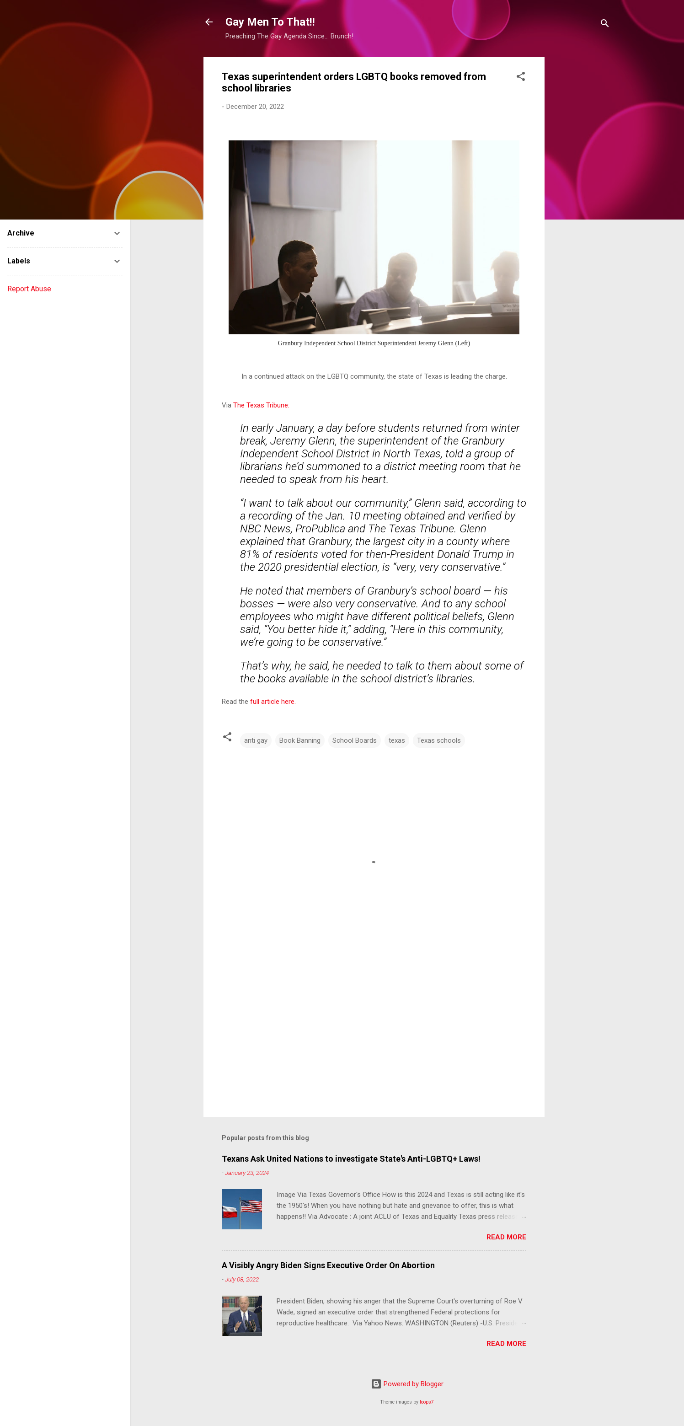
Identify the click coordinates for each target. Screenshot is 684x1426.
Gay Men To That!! (270, 22)
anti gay (255, 740)
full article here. (273, 701)
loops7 (427, 1402)
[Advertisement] (581, 194)
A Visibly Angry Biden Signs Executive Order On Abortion (328, 1265)
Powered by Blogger (407, 1384)
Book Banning (300, 740)
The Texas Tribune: (261, 405)
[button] (520, 78)
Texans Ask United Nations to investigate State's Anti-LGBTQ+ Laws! (351, 1158)
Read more (506, 1237)
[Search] (604, 25)
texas (397, 740)
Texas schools (439, 740)
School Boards (354, 740)
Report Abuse (29, 288)
